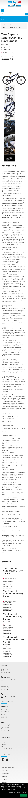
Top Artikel (4, 782)
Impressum (3, 750)
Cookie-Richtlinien (10, 789)
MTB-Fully (4, 20)
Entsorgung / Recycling (6, 748)
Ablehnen (24, 792)
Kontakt (3, 741)
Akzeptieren (23, 795)
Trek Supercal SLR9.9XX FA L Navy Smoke (13, 616)
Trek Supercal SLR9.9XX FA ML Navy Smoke (11, 38)
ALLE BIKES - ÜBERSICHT (8, 18)
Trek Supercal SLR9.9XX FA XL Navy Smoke (13, 639)
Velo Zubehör (5, 770)
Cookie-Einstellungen (14, 792)
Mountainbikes (20, 18)
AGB (2, 746)
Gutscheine (4, 779)
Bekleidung (4, 776)
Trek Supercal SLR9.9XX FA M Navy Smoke (13, 594)
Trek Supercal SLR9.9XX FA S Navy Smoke (13, 571)
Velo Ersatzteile (5, 773)
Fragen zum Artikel (16, 27)
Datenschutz (4, 744)
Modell (4, 24)
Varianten (5, 27)
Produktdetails (13, 24)
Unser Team (4, 742)
